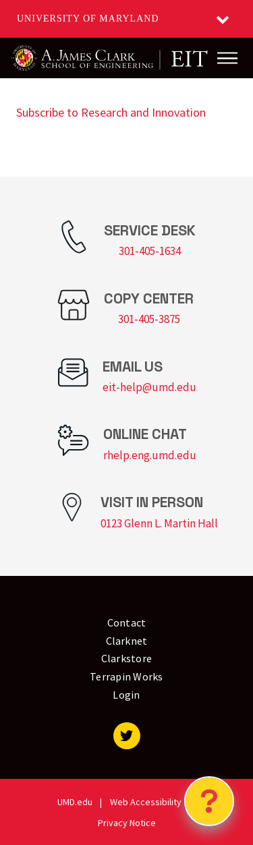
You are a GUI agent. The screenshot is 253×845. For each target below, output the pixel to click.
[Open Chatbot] (209, 801)
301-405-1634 (150, 250)
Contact (126, 622)
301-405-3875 (149, 319)
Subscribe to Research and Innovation (111, 112)
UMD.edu (74, 802)
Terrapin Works (126, 676)
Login (126, 694)
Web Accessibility (145, 802)
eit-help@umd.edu (149, 387)
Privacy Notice (127, 823)
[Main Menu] (227, 58)
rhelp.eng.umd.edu (149, 455)
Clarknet (127, 640)
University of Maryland (88, 18)
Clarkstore (126, 658)
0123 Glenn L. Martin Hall (159, 523)
